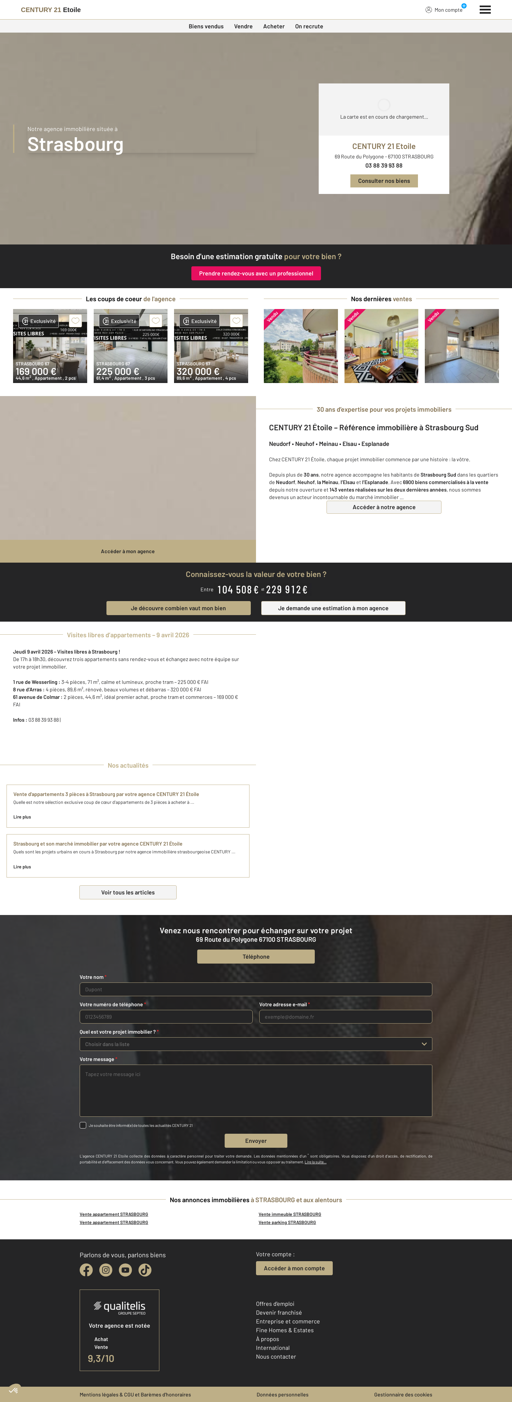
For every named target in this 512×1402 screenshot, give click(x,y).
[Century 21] (51, 10)
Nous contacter (276, 1356)
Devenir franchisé (279, 1312)
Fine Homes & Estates (285, 1330)
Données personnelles (283, 1394)
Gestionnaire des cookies (403, 1394)
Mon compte (444, 9)
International (273, 1347)
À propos (267, 1338)
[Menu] (485, 9)
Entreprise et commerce (288, 1321)
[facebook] (86, 1270)
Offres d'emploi (275, 1303)
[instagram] (105, 1270)
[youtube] (125, 1270)
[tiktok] (145, 1270)
